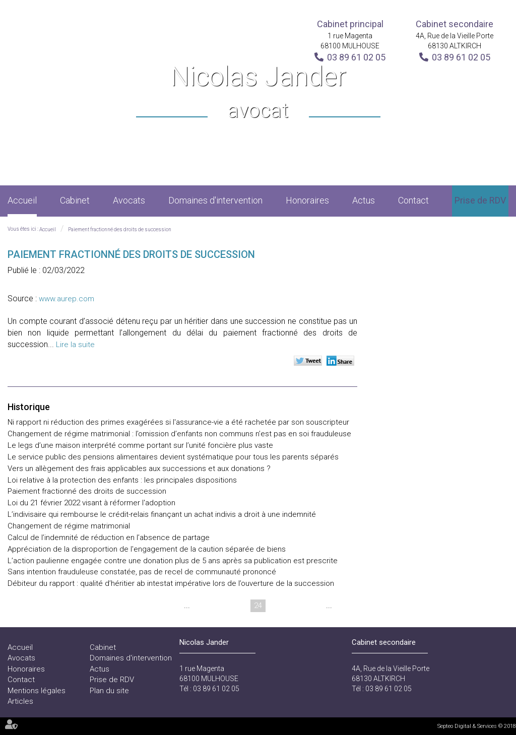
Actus (363, 200)
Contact (413, 200)
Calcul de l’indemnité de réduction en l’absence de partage (109, 537)
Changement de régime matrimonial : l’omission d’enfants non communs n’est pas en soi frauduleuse (179, 433)
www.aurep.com (66, 298)
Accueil (22, 200)
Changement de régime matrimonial (69, 525)
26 (296, 605)
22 (220, 605)
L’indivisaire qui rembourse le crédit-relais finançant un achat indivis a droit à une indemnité (162, 514)
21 (201, 605)
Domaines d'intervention (215, 200)
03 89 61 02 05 (356, 57)
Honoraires (307, 200)
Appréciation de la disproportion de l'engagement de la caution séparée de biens (147, 549)
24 (258, 605)
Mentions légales (37, 690)
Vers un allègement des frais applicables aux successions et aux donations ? (139, 468)
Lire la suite (75, 344)
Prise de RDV (480, 200)
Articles (20, 701)
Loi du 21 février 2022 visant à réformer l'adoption (91, 502)
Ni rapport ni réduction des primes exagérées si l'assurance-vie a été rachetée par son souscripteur (178, 422)
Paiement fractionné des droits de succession (119, 229)
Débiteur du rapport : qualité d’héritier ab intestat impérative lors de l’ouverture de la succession (171, 583)
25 (277, 605)
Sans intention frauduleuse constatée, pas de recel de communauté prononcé (142, 571)
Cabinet (75, 200)
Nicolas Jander (258, 93)
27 (315, 605)
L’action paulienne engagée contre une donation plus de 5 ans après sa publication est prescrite (173, 560)
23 (239, 605)
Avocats (129, 200)
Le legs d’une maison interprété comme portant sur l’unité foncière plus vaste (140, 445)
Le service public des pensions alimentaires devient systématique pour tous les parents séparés (173, 456)
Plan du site (109, 690)
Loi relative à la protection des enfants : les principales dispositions (122, 480)
